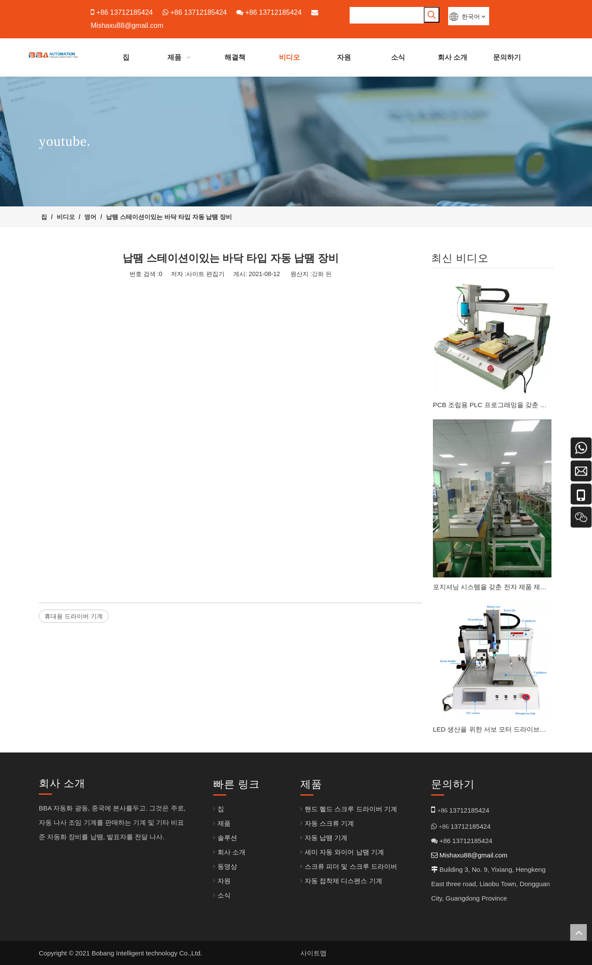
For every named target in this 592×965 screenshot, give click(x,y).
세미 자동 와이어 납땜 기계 (344, 852)
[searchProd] (387, 15)
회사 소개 (231, 852)
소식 (224, 895)
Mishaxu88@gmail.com (127, 25)
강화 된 (322, 273)
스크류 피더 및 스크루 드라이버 (351, 866)
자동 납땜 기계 (326, 837)
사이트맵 (313, 953)
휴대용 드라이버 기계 (73, 616)
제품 (224, 823)
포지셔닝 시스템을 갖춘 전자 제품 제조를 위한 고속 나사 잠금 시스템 (492, 586)
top (578, 932)
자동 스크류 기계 (329, 823)
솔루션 (227, 837)
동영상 (227, 866)
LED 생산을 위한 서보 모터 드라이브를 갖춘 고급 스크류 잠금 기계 (492, 729)
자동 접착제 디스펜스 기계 (343, 880)
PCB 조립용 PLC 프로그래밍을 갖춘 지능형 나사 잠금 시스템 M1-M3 (492, 404)
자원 (224, 880)
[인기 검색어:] (431, 15)
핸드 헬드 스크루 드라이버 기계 (351, 809)
